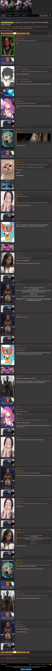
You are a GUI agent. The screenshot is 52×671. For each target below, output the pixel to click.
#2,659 (49, 590)
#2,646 (49, 191)
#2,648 (49, 253)
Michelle (8, 212)
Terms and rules (37, 664)
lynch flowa (46, 26)
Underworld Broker (8, 119)
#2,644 (49, 129)
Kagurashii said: (21, 38)
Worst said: (20, 194)
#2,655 (49, 468)
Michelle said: (20, 470)
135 (20, 33)
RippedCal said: (21, 255)
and (23, 125)
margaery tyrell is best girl (5, 28)
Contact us (30, 664)
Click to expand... (33, 142)
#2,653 (49, 406)
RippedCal (8, 304)
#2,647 (49, 222)
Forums (3, 15)
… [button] (7, 33)
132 (12, 33)
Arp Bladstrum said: (21, 347)
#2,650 (49, 314)
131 (9, 33)
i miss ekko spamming (28, 26)
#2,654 (49, 437)
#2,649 (49, 283)
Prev (3, 33)
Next (28, 33)
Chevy (8, 56)
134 (17, 33)
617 (24, 33)
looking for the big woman (38, 26)
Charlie (8, 243)
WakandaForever (8, 396)
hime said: (20, 624)
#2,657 (49, 529)
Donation (9, 15)
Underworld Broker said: (22, 69)
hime (8, 273)
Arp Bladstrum (8, 149)
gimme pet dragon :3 (19, 26)
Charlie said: (20, 131)
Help (48, 664)
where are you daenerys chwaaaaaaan (26, 28)
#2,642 (49, 66)
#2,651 (49, 345)
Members (24, 15)
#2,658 (49, 560)
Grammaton (4, 26)
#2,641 (49, 36)
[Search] (50, 15)
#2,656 (49, 498)
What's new (16, 15)
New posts (3, 17)
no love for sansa (15, 28)
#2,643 (49, 98)
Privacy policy (43, 664)
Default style (4, 664)
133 (14, 33)
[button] (12, 15)
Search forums (9, 17)
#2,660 (49, 621)
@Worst (19, 71)
